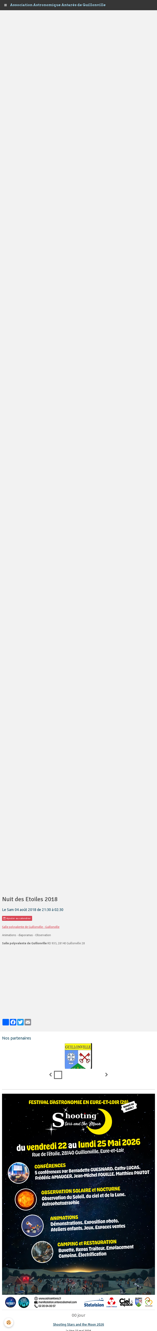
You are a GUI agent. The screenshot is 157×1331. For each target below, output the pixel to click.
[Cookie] (8, 1322)
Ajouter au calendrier (17, 918)
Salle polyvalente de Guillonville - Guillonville (30, 927)
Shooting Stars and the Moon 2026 (78, 1324)
